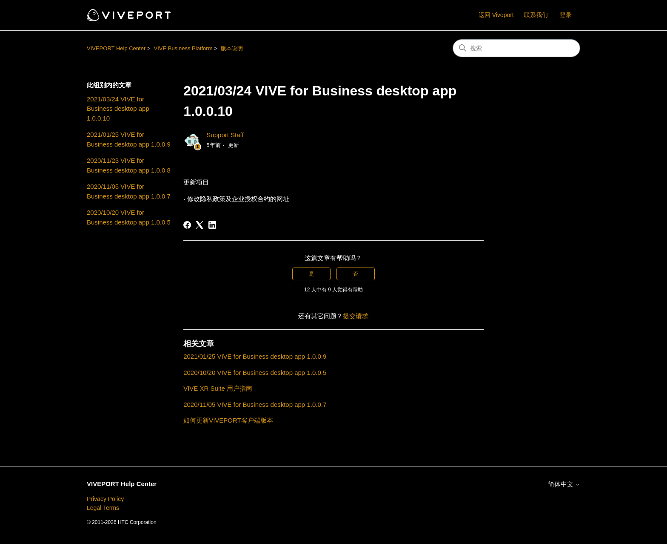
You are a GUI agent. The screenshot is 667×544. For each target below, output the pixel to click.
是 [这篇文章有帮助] (311, 274)
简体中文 (564, 484)
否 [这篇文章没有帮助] (355, 274)
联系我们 (536, 15)
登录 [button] (566, 15)
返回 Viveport (496, 15)
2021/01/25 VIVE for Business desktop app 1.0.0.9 (129, 139)
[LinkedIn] (212, 225)
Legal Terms (103, 507)
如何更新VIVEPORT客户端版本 (228, 420)
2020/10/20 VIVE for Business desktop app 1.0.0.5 (129, 217)
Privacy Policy (105, 498)
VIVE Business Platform (183, 48)
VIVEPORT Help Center (116, 48)
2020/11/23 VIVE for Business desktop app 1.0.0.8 (129, 165)
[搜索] (516, 48)
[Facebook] (187, 225)
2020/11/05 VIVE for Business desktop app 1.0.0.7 (129, 191)
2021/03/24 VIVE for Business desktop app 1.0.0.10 (118, 108)
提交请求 (355, 315)
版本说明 (232, 48)
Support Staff (224, 134)
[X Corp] (199, 225)
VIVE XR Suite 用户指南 (217, 388)
